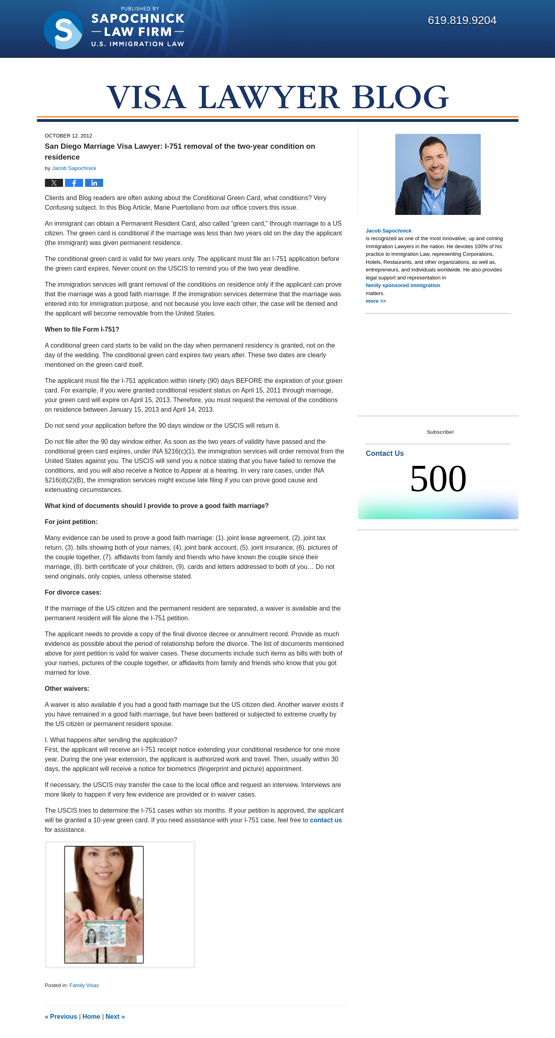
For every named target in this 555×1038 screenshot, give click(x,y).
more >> (376, 301)
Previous (61, 1016)
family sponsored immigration (403, 285)
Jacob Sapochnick (389, 231)
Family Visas (84, 985)
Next (115, 1016)
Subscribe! (440, 432)
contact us (326, 820)
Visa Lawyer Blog (114, 28)
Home (91, 1016)
